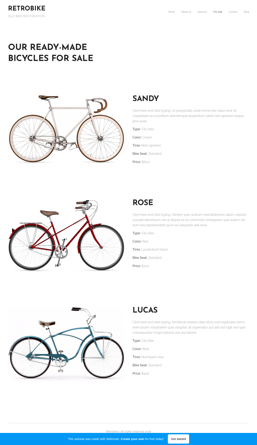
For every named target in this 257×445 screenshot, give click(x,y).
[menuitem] (218, 12)
